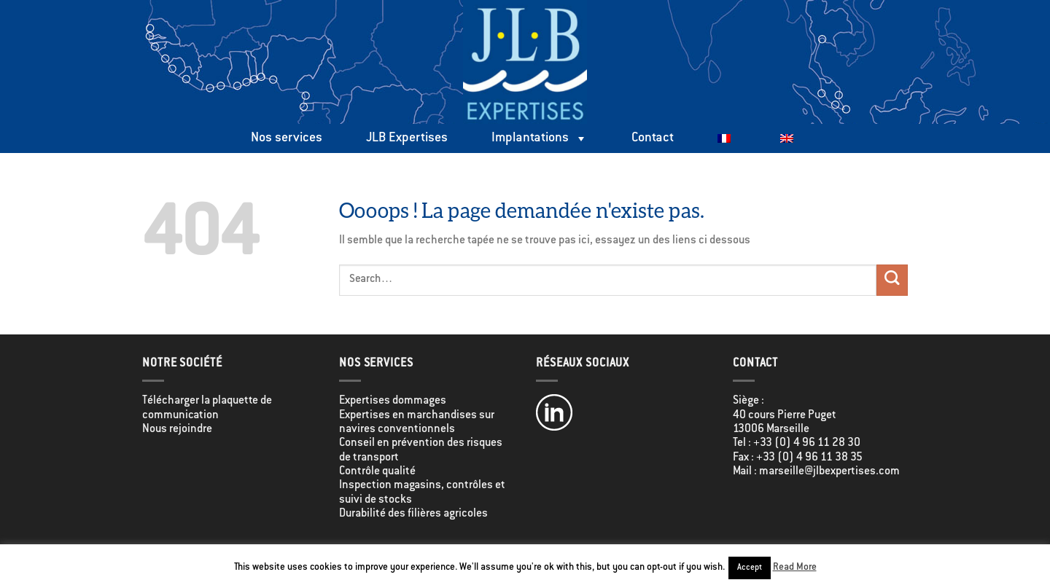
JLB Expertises (407, 138)
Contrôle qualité (377, 471)
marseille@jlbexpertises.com (829, 471)
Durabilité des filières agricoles (413, 514)
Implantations (539, 138)
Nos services (286, 138)
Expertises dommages (392, 401)
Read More (795, 567)
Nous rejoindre (177, 429)
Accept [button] (749, 568)
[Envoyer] (892, 280)
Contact (652, 138)
